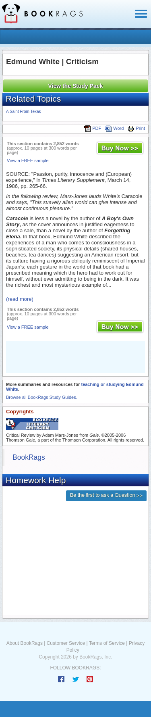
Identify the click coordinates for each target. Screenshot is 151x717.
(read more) (19, 299)
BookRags (28, 457)
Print (136, 128)
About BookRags (24, 643)
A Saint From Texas (23, 111)
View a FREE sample (28, 160)
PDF (92, 128)
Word (114, 128)
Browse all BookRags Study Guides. (41, 397)
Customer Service (66, 643)
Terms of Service (107, 643)
